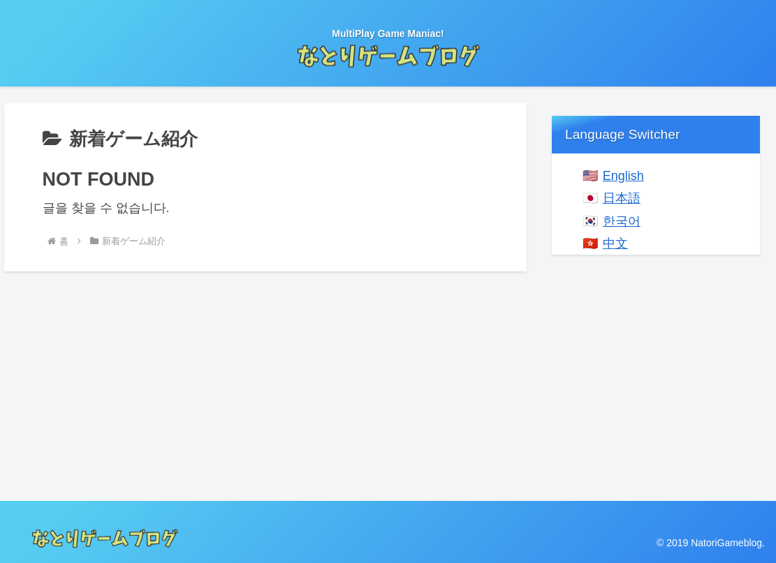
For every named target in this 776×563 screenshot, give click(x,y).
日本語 (621, 198)
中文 (615, 243)
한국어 (621, 221)
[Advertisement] (656, 365)
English (623, 176)
